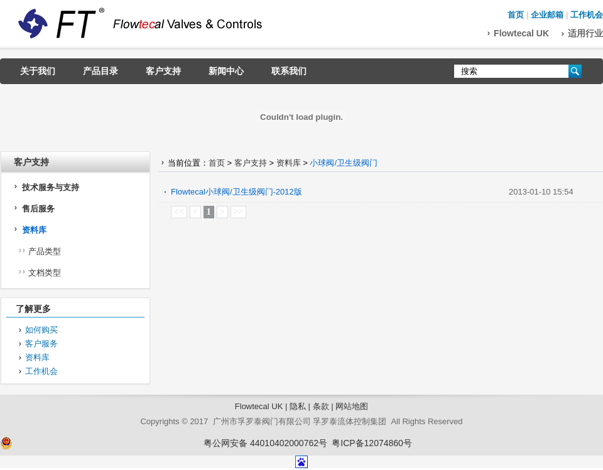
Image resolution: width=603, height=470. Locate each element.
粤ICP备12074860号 (372, 443)
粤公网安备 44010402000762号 (265, 443)
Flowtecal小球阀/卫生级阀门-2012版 (236, 191)
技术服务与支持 (50, 187)
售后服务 (38, 208)
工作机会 (586, 14)
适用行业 (585, 33)
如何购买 (41, 329)
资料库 (34, 230)
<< (179, 211)
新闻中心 (226, 71)
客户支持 (163, 71)
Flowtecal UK (521, 33)
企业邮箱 (547, 14)
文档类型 (44, 272)
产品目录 (100, 71)
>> (239, 211)
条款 (321, 406)
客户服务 (41, 343)
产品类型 (44, 251)
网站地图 (351, 406)
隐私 (298, 406)
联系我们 (289, 71)
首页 (516, 14)
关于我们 (37, 71)
